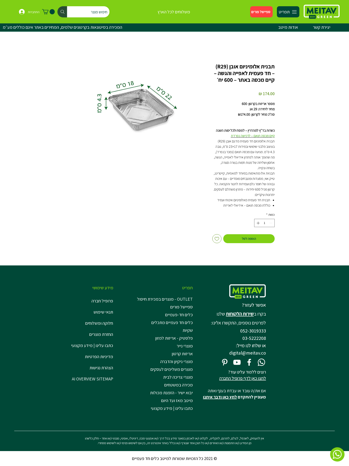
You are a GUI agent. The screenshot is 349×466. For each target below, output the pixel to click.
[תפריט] (288, 11)
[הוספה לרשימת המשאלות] (216, 238)
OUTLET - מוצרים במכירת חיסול (166, 299)
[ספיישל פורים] (261, 11)
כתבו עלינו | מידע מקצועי (92, 345)
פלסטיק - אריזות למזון (174, 338)
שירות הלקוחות (240, 314)
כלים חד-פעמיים (179, 315)
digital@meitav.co (247, 353)
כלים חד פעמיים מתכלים (172, 322)
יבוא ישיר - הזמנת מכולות (171, 393)
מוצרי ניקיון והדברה (176, 361)
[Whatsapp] (261, 362)
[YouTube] (236, 362)
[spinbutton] (264, 223)
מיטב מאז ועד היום (177, 400)
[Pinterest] (224, 362)
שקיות (188, 330)
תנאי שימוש (103, 312)
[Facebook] (249, 362)
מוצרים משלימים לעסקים (171, 369)
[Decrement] (271, 223)
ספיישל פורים (181, 307)
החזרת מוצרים (101, 334)
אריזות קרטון (182, 354)
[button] (48, 11)
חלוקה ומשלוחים (99, 323)
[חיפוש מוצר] (83, 11)
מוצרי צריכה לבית (178, 377)
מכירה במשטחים (178, 385)
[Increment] (257, 223)
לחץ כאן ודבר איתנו (220, 397)
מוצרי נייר (185, 346)
